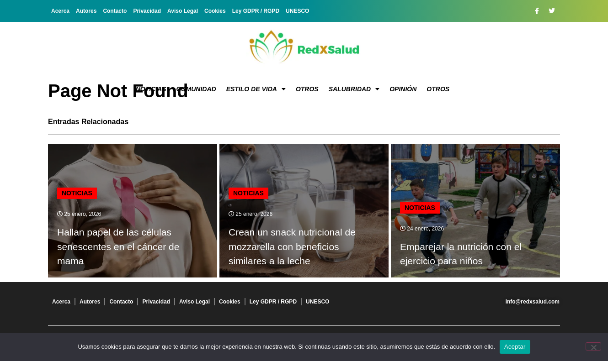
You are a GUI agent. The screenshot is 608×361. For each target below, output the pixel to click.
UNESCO (297, 11)
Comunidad (196, 89)
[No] (593, 346)
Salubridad (354, 89)
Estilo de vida (256, 89)
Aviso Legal (182, 11)
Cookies (215, 11)
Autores (86, 11)
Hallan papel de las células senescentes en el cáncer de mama (118, 246)
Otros (307, 89)
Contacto (115, 11)
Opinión (402, 89)
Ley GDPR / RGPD (255, 11)
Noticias (151, 89)
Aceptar (515, 346)
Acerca (60, 11)
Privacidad (147, 11)
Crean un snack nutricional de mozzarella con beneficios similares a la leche (292, 246)
